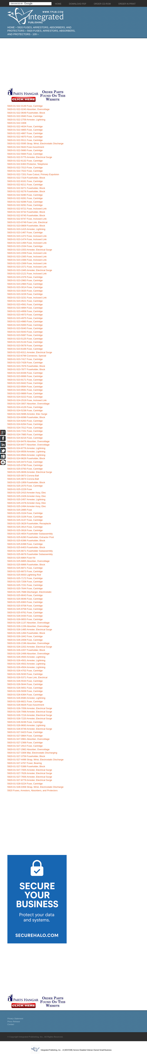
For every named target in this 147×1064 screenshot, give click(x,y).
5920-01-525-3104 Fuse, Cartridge (25, 513)
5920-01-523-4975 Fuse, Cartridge (25, 318)
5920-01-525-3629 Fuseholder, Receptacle (29, 523)
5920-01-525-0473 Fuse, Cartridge (25, 462)
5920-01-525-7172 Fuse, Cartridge (25, 578)
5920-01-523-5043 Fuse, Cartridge (25, 332)
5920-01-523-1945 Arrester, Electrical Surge (29, 270)
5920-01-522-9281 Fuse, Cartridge (25, 198)
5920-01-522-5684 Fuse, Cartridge (25, 154)
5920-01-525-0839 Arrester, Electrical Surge (29, 472)
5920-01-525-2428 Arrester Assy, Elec (26, 496)
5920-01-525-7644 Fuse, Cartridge (25, 588)
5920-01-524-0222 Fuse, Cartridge (25, 396)
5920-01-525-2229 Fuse (19, 489)
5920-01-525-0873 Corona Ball (23, 475)
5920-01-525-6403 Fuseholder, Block (26, 547)
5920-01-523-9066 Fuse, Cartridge (25, 376)
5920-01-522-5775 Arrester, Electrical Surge (29, 157)
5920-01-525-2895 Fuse (19, 509)
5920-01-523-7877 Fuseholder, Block (26, 369)
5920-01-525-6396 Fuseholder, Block (26, 540)
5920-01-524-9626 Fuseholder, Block (26, 458)
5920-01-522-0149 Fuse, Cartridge (25, 106)
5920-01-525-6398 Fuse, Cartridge (25, 544)
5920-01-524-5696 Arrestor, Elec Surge (27, 414)
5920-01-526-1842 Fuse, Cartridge (25, 636)
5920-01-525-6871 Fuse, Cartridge (25, 568)
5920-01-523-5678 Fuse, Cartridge (25, 345)
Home (11, 27)
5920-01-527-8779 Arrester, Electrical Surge (29, 780)
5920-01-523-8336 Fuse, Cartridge (25, 373)
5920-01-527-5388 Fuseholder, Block (26, 766)
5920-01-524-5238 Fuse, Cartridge (25, 410)
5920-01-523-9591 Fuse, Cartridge (25, 390)
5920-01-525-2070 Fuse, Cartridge (25, 485)
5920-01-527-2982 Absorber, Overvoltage (28, 749)
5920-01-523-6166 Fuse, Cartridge (25, 349)
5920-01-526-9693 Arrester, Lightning (26, 725)
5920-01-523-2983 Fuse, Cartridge (25, 280)
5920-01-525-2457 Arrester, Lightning (26, 499)
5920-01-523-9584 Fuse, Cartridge (25, 386)
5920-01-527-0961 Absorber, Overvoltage (28, 739)
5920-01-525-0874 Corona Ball (23, 479)
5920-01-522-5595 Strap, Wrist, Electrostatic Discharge (35, 143)
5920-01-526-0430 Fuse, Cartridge (25, 615)
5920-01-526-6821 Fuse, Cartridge (25, 701)
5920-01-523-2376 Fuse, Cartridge (25, 277)
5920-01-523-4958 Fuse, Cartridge (25, 311)
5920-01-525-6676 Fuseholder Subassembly (30, 554)
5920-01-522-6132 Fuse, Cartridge (25, 160)
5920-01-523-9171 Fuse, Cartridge (25, 379)
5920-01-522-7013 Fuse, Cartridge (25, 167)
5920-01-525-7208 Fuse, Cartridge (25, 581)
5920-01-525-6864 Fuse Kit (21, 557)
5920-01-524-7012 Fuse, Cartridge (25, 427)
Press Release (13, 1021)
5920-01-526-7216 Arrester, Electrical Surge (29, 715)
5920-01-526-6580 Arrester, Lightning (26, 698)
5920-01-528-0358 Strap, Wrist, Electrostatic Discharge (35, 787)
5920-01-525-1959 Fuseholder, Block (26, 482)
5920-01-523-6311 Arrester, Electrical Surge (29, 352)
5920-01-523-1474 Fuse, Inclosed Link (27, 239)
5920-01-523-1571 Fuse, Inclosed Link (27, 266)
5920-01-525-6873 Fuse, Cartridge (25, 571)
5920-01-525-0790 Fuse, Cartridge (25, 465)
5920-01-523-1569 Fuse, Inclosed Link (27, 263)
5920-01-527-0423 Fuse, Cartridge (25, 732)
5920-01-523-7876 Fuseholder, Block (26, 366)
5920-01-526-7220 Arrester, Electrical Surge (29, 718)
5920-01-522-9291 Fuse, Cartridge (25, 205)
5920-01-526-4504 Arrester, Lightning (26, 667)
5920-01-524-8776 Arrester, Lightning (26, 448)
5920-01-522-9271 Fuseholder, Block (26, 188)
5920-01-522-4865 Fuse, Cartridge (25, 129)
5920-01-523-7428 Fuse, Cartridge (25, 362)
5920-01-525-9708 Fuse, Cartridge (25, 605)
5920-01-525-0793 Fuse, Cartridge (25, 468)
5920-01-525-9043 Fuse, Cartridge (25, 595)
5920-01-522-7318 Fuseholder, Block (26, 177)
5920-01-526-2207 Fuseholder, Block (26, 650)
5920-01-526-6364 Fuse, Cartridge (25, 694)
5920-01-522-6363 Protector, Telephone (27, 164)
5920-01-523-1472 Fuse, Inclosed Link (27, 236)
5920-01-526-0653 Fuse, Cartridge (25, 619)
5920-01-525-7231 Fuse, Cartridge (25, 585)
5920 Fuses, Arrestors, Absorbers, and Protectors (32, 790)
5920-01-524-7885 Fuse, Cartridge (25, 434)
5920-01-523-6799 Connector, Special (26, 355)
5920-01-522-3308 (16, 123)
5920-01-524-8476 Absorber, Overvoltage (28, 441)
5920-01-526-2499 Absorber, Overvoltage (28, 653)
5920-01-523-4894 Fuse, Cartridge (25, 307)
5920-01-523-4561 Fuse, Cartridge (25, 304)
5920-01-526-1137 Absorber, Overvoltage (28, 622)
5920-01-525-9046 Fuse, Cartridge (25, 598)
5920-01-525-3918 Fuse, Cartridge (25, 530)
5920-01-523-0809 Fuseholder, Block (26, 225)
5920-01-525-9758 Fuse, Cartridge (25, 609)
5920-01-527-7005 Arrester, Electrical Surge (29, 770)
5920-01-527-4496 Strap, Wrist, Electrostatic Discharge (35, 759)
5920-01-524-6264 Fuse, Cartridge (25, 424)
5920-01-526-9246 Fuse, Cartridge (25, 722)
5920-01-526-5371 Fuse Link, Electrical (27, 677)
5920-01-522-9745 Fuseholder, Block (26, 215)
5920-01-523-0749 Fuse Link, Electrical (27, 222)
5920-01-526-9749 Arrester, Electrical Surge (29, 729)
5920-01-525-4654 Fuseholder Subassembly (30, 533)
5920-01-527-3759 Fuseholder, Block (26, 756)
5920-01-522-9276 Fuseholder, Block (26, 191)
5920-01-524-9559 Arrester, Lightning (26, 451)
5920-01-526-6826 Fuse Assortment (25, 704)
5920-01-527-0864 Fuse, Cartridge (25, 735)
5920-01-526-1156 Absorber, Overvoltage (28, 626)
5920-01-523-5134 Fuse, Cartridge (25, 342)
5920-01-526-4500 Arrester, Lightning (26, 657)
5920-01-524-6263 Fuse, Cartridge (25, 420)
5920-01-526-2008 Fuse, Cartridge (25, 640)
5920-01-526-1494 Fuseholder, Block (26, 633)
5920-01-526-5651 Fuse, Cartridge (25, 687)
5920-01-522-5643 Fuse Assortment (25, 147)
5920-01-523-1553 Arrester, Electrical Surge (29, 249)
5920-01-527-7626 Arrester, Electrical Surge (29, 773)
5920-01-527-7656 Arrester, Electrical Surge (29, 776)
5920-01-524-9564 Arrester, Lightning (26, 455)
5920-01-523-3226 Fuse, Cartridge (25, 294)
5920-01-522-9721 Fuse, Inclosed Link (27, 208)
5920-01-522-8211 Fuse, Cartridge (25, 184)
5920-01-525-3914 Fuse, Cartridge (25, 527)
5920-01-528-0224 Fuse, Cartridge (25, 783)
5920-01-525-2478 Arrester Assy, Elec (26, 503)
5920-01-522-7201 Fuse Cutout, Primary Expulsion (33, 174)
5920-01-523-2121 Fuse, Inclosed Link (27, 273)
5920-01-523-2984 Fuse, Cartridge (25, 284)
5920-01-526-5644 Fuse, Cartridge (25, 684)
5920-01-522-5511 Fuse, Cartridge (25, 140)
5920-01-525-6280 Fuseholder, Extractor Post (30, 537)
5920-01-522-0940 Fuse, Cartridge (25, 116)
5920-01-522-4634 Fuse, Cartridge (25, 126)
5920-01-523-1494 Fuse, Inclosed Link (27, 243)
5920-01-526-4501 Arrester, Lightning (26, 660)
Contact (10, 1024)
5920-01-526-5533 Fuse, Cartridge (25, 681)
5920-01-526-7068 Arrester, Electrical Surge (29, 711)
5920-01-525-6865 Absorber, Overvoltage (28, 561)
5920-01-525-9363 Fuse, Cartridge (25, 602)
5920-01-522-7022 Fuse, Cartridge (25, 171)
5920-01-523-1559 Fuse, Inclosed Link (27, 253)
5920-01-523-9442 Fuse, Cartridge (25, 383)
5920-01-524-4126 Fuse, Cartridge (25, 407)
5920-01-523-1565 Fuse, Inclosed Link (27, 256)
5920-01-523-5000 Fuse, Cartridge (25, 325)
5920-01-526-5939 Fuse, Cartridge (25, 691)
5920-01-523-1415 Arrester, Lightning (26, 229)
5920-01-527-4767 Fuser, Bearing (24, 763)
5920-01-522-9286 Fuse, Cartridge (25, 201)
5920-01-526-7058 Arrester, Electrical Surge (29, 708)
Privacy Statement (15, 1018)
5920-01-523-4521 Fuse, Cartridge (25, 301)
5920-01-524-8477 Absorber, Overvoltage (28, 444)
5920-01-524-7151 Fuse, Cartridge (25, 431)
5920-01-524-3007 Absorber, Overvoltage (28, 403)
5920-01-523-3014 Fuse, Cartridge (25, 287)
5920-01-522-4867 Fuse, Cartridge (25, 133)
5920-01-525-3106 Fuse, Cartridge (25, 516)
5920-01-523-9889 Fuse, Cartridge (25, 393)
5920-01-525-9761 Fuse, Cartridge (25, 612)
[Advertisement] (61, 62)
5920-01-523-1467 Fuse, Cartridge (25, 232)
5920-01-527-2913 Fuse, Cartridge (25, 746)
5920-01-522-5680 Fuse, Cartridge (25, 150)
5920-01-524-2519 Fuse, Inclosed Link (27, 400)
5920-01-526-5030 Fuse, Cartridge (25, 674)
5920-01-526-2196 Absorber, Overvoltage (28, 643)
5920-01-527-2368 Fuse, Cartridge (25, 742)
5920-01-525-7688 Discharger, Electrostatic (29, 592)
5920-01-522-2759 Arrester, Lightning (26, 119)
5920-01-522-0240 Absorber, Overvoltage (28, 109)
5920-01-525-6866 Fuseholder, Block (26, 564)
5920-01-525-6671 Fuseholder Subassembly (30, 551)
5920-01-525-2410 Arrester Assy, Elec (26, 492)
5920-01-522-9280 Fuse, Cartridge (25, 195)
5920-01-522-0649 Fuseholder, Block (26, 112)
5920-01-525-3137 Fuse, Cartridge (25, 520)
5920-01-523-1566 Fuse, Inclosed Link (27, 260)
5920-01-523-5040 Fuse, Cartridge (25, 328)
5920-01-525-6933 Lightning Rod (24, 574)
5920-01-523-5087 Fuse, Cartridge (25, 335)
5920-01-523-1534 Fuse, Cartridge (25, 246)
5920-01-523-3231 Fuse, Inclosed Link (27, 297)
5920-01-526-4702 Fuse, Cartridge (25, 670)
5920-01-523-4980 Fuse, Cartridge (25, 321)
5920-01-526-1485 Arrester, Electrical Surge (29, 629)
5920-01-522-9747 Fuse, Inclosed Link (27, 218)
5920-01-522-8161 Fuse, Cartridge (25, 181)
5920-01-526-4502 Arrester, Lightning (26, 663)
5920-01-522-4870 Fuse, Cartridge (25, 136)
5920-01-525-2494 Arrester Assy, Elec (26, 506)
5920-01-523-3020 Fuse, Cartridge (25, 290)
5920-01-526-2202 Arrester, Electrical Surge (29, 646)
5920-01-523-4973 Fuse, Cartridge (25, 314)
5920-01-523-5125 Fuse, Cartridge (25, 338)
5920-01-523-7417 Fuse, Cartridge (25, 359)
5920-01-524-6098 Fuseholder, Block (26, 417)
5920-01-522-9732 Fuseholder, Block (26, 212)
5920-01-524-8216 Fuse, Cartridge (25, 438)
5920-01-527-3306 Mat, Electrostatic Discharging (32, 752)
